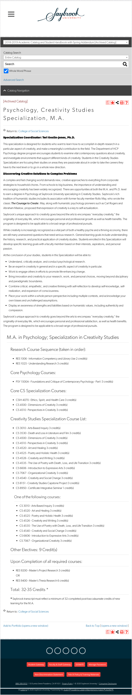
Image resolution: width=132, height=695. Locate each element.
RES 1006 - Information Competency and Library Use (45, 358)
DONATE (80, 664)
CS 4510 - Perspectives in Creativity (36, 410)
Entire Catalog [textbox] (13, 57)
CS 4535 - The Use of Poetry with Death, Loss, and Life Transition (52, 463)
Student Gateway (36, 664)
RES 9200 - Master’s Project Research (37, 570)
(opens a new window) (114, 625)
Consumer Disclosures (108, 683)
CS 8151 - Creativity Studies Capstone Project (41, 483)
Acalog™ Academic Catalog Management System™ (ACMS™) (88, 690)
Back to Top (93, 625)
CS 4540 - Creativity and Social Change (38, 478)
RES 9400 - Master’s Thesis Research (36, 580)
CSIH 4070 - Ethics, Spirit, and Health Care (40, 400)
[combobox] (66, 42)
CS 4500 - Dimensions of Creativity (36, 404)
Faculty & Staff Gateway (60, 664)
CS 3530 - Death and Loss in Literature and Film (42, 433)
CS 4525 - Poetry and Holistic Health (36, 453)
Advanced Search (13, 80)
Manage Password (97, 664)
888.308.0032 (21, 683)
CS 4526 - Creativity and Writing (34, 458)
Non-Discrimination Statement (49, 674)
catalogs (24, 690)
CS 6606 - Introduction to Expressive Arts (39, 468)
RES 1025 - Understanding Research (36, 363)
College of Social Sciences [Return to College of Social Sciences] (33, 131)
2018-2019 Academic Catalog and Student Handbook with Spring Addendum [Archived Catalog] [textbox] (60, 42)
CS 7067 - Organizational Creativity (36, 473)
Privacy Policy (67, 683)
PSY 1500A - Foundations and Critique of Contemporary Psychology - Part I (58, 381)
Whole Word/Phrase (20, 70)
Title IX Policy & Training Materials (83, 674)
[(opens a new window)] (108, 103)
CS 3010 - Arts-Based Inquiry (32, 428)
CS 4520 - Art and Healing (31, 448)
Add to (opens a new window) (25, 625)
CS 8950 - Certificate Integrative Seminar (39, 488)
